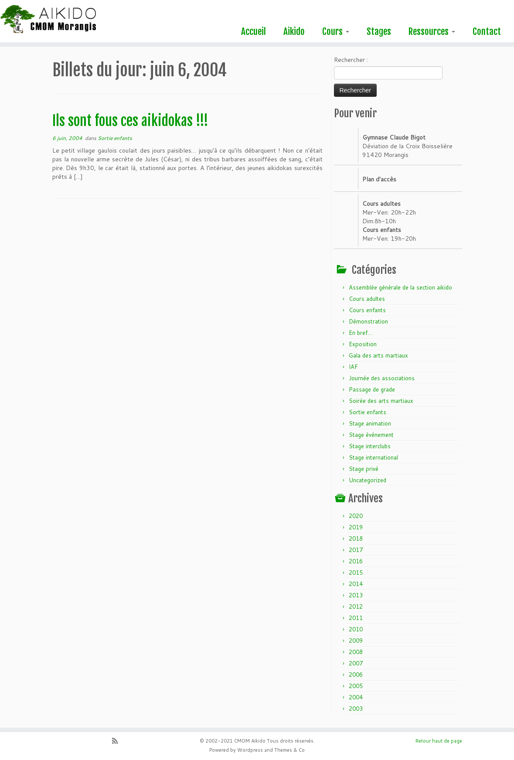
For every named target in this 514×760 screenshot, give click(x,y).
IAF (353, 367)
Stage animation (370, 423)
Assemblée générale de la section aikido (400, 287)
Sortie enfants (115, 138)
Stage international (373, 457)
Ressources (431, 31)
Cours (335, 31)
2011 (356, 618)
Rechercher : (351, 59)
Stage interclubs (370, 446)
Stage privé (363, 469)
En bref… (360, 333)
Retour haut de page (438, 740)
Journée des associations (382, 378)
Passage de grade (372, 389)
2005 (356, 686)
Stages (379, 31)
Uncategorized (367, 480)
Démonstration (368, 321)
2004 (356, 697)
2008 (356, 652)
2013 (356, 595)
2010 (356, 629)
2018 (356, 538)
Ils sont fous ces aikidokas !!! (130, 121)
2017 (356, 550)
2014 (356, 584)
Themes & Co (289, 749)
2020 (356, 516)
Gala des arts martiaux (378, 355)
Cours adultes (367, 299)
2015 (356, 572)
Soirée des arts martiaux (381, 401)
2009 (356, 640)
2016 (356, 561)
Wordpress (250, 749)
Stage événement (371, 435)
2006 (356, 674)
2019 (356, 527)
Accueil (253, 31)
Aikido (294, 31)
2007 (356, 663)
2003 (356, 708)
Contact (487, 31)
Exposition (363, 344)
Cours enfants (367, 310)
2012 (356, 606)
